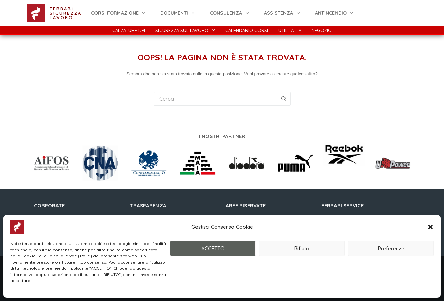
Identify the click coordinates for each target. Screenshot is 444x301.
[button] (430, 227)
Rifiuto (301, 248)
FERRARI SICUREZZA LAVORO (66, 13)
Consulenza (230, 13)
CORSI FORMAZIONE (119, 13)
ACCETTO (213, 248)
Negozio (322, 30)
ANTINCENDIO (335, 13)
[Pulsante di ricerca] (284, 99)
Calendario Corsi (246, 30)
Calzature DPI (128, 30)
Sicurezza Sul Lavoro (186, 30)
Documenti (178, 13)
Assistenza (283, 13)
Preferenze (391, 248)
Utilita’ (291, 30)
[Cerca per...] (215, 99)
